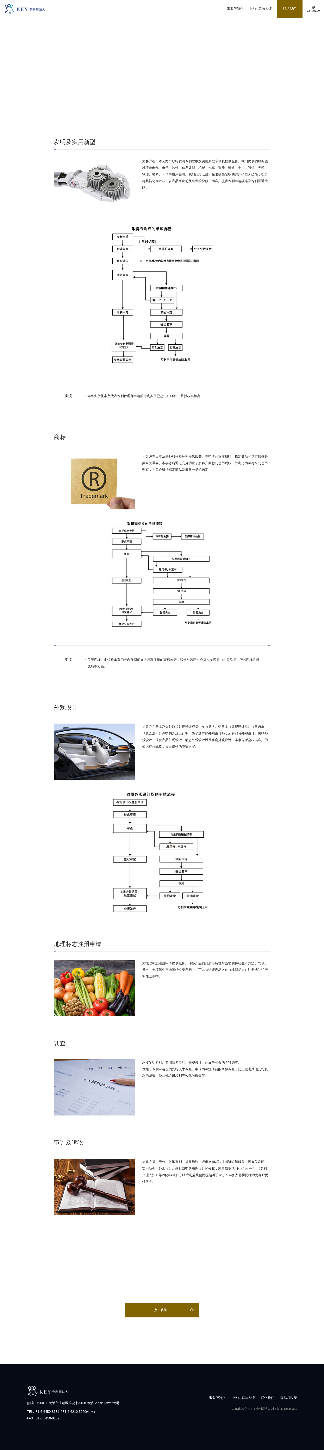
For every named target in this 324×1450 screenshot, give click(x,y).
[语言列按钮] (313, 8)
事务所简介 (235, 9)
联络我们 (289, 8)
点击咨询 (160, 1310)
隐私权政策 (288, 1398)
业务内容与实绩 (260, 9)
